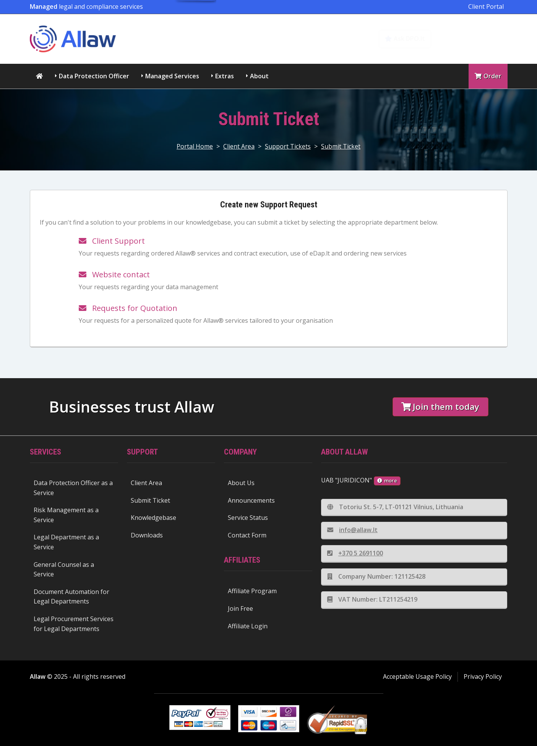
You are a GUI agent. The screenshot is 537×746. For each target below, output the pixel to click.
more (387, 480)
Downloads (147, 535)
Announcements (251, 500)
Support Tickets (288, 146)
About (259, 76)
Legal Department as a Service (66, 542)
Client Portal (486, 6)
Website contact (114, 274)
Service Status (248, 517)
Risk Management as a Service (66, 515)
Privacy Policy (483, 676)
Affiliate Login (248, 626)
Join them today (440, 407)
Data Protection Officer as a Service (73, 488)
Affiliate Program (252, 591)
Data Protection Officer (94, 76)
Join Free (240, 608)
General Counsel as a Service (64, 569)
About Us (241, 483)
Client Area (239, 146)
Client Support (112, 241)
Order (488, 76)
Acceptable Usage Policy (417, 676)
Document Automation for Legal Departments (71, 596)
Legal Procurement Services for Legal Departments (74, 624)
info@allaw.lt (352, 530)
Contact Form (247, 535)
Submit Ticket (340, 146)
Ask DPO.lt (405, 38)
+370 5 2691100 (355, 553)
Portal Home (195, 146)
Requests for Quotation (128, 308)
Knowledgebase (474, 38)
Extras (224, 76)
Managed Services (172, 76)
